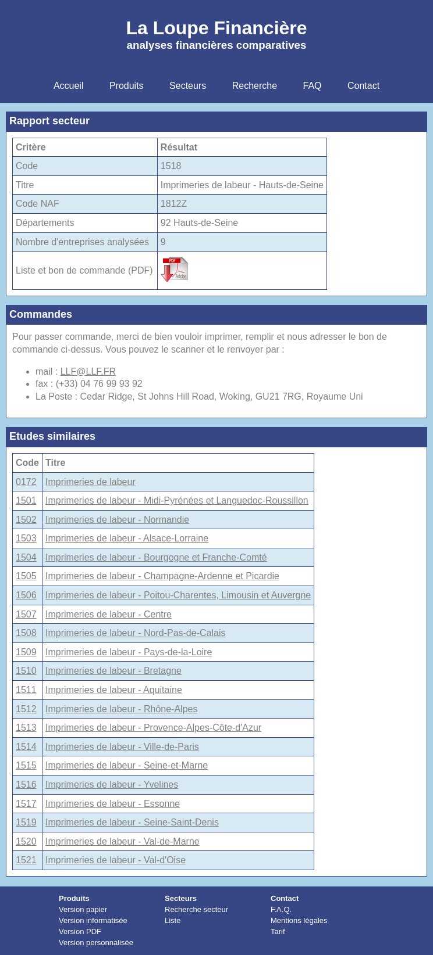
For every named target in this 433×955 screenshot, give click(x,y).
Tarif (278, 931)
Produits (74, 898)
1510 (26, 671)
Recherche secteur (196, 909)
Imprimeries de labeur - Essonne (112, 804)
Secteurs (181, 898)
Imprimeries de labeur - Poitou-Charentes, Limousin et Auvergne (178, 595)
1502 (26, 520)
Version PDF (80, 931)
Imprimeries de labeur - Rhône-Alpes (121, 709)
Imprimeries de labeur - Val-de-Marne (122, 841)
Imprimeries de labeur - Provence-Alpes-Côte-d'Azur (153, 728)
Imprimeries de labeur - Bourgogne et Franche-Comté (156, 557)
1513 (26, 728)
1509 (26, 652)
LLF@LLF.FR (88, 371)
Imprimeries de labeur (90, 482)
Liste (172, 920)
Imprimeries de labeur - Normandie (117, 520)
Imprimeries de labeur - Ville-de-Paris (122, 747)
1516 (26, 784)
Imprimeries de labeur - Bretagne (113, 671)
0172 (26, 482)
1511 (26, 690)
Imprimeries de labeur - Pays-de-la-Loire (128, 652)
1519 (26, 822)
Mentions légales (299, 920)
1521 (26, 860)
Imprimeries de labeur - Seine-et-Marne (126, 765)
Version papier (83, 909)
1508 (26, 633)
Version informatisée (93, 920)
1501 (26, 500)
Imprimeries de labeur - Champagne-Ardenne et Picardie (162, 576)
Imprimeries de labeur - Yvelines (111, 784)
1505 (26, 576)
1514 (26, 747)
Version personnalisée (96, 942)
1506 (26, 595)
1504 (26, 557)
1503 (26, 538)
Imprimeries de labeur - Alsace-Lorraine (126, 538)
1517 (26, 804)
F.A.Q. (281, 909)
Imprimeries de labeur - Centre (108, 614)
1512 (26, 709)
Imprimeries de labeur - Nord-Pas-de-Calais (135, 633)
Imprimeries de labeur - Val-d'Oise (115, 860)
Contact (285, 898)
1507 (26, 614)
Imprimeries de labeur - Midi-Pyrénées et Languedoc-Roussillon (176, 500)
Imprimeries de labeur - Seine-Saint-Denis (132, 822)
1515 (26, 765)
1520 (26, 841)
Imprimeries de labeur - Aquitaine (113, 690)
